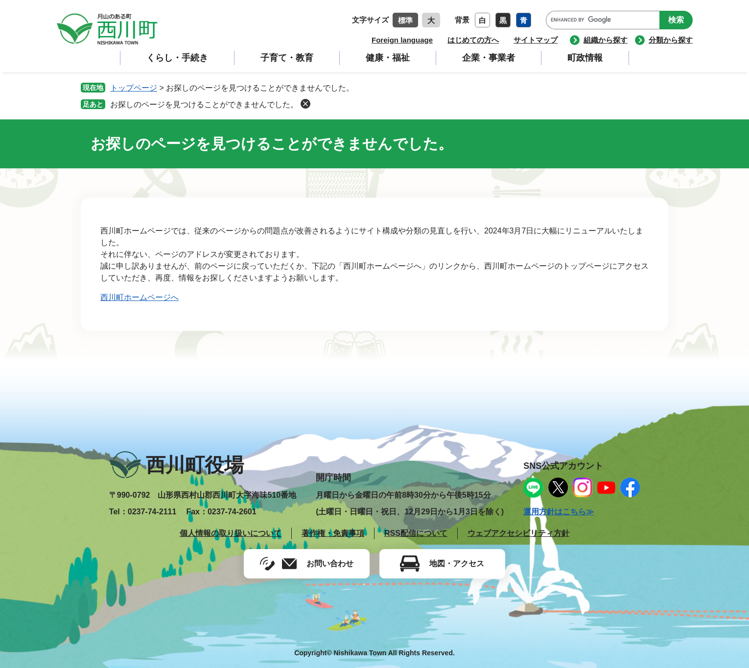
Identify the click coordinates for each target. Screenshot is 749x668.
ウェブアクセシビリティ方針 (518, 533)
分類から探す (671, 40)
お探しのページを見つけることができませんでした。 (204, 104)
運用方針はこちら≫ (558, 511)
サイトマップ (536, 40)
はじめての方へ (473, 40)
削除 (305, 104)
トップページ (133, 88)
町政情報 (585, 58)
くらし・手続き (177, 58)
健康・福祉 (388, 58)
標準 (405, 20)
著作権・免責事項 (333, 533)
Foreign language (402, 40)
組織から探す (606, 40)
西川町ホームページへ (139, 297)
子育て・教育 (286, 58)
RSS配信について (415, 533)
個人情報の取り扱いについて (230, 533)
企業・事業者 (488, 58)
